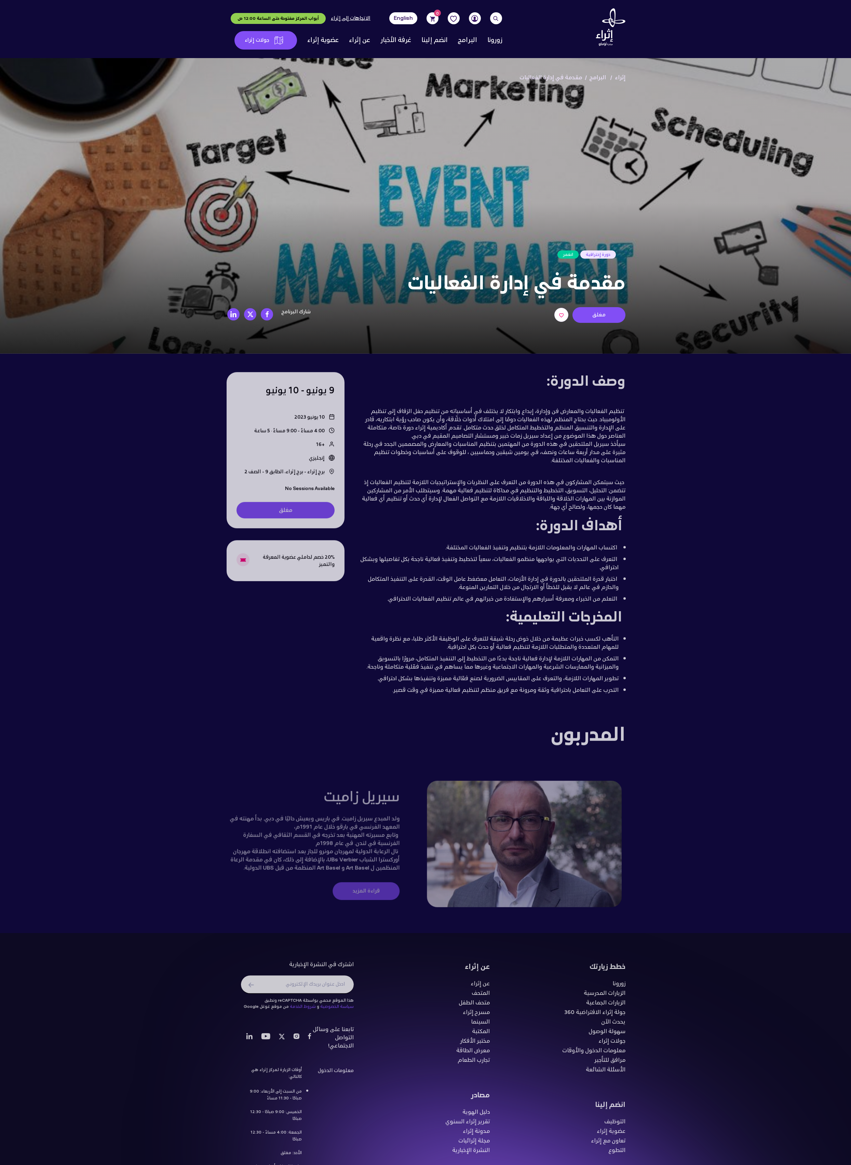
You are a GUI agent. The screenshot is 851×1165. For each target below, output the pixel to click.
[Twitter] (282, 1040)
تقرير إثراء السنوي (467, 1124)
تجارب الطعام (474, 1063)
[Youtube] (265, 1040)
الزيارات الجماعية (605, 1005)
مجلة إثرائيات (474, 1143)
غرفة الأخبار (395, 40)
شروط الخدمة (303, 1009)
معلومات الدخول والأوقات (593, 1053)
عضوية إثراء (323, 40)
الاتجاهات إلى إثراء (350, 18)
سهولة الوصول (607, 1034)
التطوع (616, 1153)
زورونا (494, 40)
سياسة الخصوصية (337, 1009)
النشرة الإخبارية (471, 1153)
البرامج (467, 40)
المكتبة (481, 1034)
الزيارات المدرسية (604, 996)
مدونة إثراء (476, 1134)
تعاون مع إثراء (608, 1143)
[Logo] (608, 29)
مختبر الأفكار (475, 1043)
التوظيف (614, 1124)
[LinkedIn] (249, 1040)
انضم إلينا (434, 40)
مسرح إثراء (476, 1015)
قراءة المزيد (360, 893)
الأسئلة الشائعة (605, 1072)
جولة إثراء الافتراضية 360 (594, 1015)
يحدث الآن (613, 1024)
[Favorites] (454, 18)
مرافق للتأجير (609, 1063)
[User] (475, 18)
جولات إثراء (264, 40)
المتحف (481, 996)
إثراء (620, 78)
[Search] (496, 18)
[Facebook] (309, 1040)
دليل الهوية (476, 1115)
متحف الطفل (474, 1005)
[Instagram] (296, 1040)
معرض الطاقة (473, 1053)
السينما (480, 1024)
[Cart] (432, 18)
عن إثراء (359, 40)
